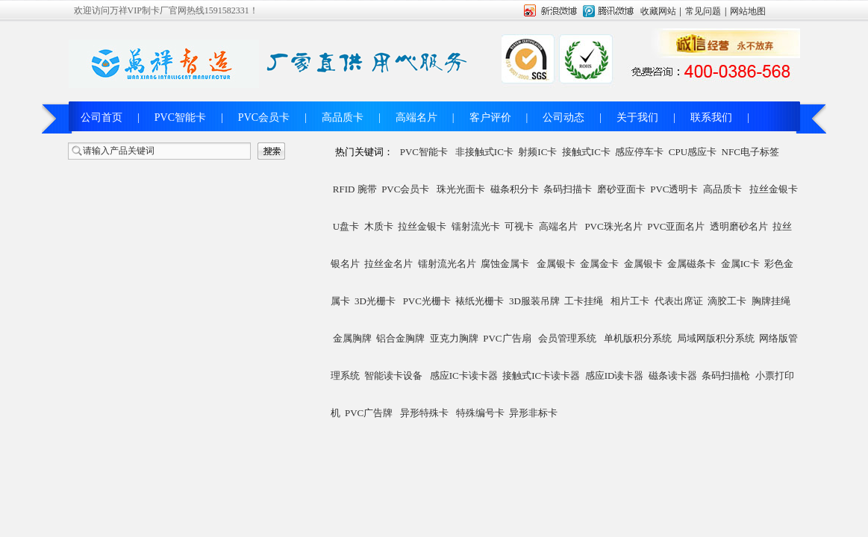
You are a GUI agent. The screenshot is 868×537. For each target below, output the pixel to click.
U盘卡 (346, 226)
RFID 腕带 (355, 189)
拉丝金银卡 (773, 189)
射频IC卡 (537, 151)
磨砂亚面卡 (621, 189)
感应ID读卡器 (614, 375)
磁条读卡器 (673, 375)
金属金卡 (599, 263)
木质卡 (378, 226)
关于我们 (637, 117)
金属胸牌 (352, 338)
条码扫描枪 (726, 375)
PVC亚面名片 (676, 226)
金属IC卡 (740, 263)
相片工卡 (630, 301)
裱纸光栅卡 (479, 301)
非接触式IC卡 (484, 151)
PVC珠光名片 (613, 226)
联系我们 (711, 117)
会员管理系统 (567, 338)
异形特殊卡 (424, 412)
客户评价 (490, 117)
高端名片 (416, 117)
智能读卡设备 (393, 375)
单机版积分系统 (638, 338)
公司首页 (101, 117)
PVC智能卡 (180, 117)
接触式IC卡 (586, 151)
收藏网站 (658, 11)
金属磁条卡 (691, 263)
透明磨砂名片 (739, 226)
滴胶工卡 (727, 301)
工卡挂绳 (583, 301)
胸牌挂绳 (771, 301)
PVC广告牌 (369, 412)
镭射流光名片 (447, 263)
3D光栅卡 (375, 301)
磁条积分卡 (514, 189)
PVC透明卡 (674, 189)
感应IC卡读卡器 (464, 375)
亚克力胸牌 (454, 338)
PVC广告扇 (507, 338)
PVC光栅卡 (427, 301)
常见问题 (703, 11)
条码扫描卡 (567, 189)
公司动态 (563, 117)
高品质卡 (342, 117)
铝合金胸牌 (400, 338)
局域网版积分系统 (716, 338)
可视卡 (519, 226)
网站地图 (748, 11)
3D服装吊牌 (534, 301)
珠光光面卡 (461, 189)
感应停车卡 (639, 151)
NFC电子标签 (750, 151)
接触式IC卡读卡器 (541, 375)
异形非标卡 (533, 412)
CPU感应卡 (692, 151)
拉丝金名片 (388, 263)
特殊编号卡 (480, 412)
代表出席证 (679, 301)
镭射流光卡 (476, 226)
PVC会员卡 (264, 117)
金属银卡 (556, 263)
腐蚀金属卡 (505, 263)
